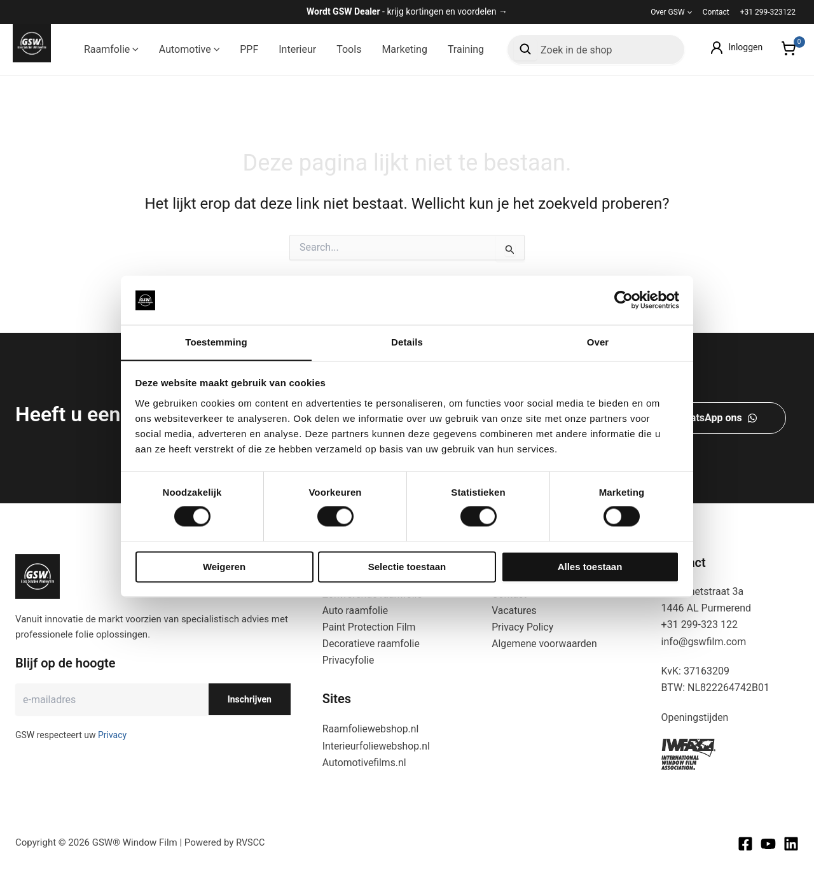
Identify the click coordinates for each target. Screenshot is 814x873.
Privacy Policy (523, 626)
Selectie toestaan (407, 567)
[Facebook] (745, 843)
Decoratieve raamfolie (371, 643)
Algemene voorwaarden (545, 643)
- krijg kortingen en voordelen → (407, 11)
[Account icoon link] (735, 47)
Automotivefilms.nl (365, 763)
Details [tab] (407, 342)
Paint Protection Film (369, 626)
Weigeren (224, 567)
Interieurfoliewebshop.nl (377, 745)
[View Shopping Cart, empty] (788, 50)
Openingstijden (695, 716)
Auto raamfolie (355, 609)
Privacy (112, 734)
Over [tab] (598, 342)
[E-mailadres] (112, 698)
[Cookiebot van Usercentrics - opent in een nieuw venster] (623, 299)
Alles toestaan (590, 567)
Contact (716, 12)
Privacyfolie (348, 659)
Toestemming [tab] (216, 342)
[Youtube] (768, 843)
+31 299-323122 (768, 12)
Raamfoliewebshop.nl (371, 729)
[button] (688, 12)
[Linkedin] (791, 843)
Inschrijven (250, 698)
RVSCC (251, 842)
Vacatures (514, 609)
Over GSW (671, 12)
